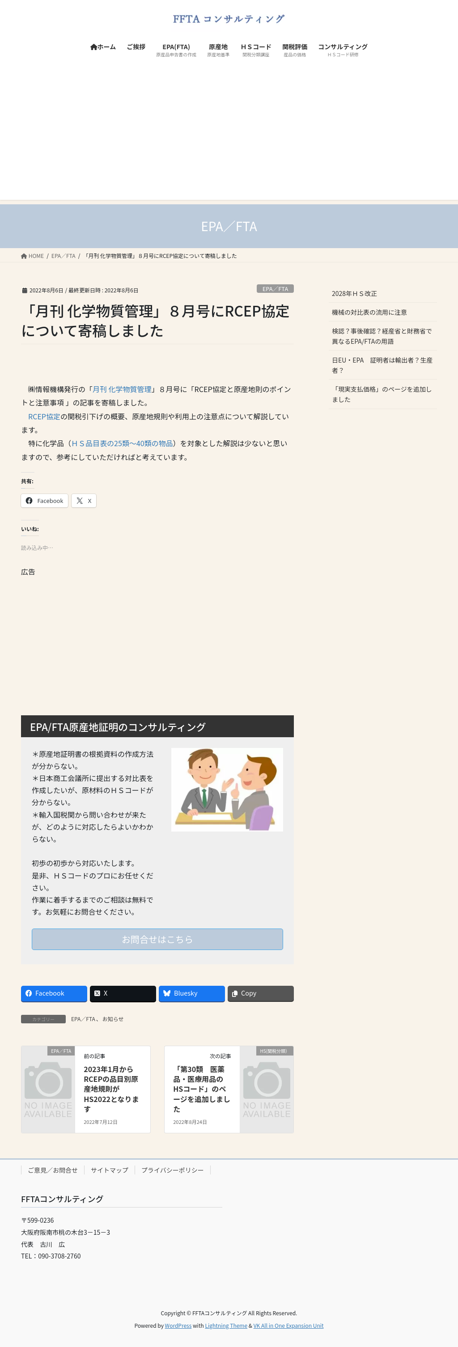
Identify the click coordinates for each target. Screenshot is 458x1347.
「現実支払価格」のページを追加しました (382, 394)
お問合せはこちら (157, 939)
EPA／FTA (275, 288)
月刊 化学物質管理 (122, 389)
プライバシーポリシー (172, 1169)
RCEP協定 (44, 416)
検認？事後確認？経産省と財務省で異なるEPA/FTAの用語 (382, 336)
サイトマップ (109, 1169)
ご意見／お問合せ (53, 1169)
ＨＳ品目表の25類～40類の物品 (122, 443)
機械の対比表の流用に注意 (369, 312)
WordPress (178, 1325)
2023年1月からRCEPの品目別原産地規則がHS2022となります (111, 1089)
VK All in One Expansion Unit (289, 1325)
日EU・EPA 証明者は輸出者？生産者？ (382, 365)
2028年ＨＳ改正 (354, 293)
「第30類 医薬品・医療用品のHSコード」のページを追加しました (201, 1089)
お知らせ (113, 1018)
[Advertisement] (229, 137)
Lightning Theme (226, 1325)
